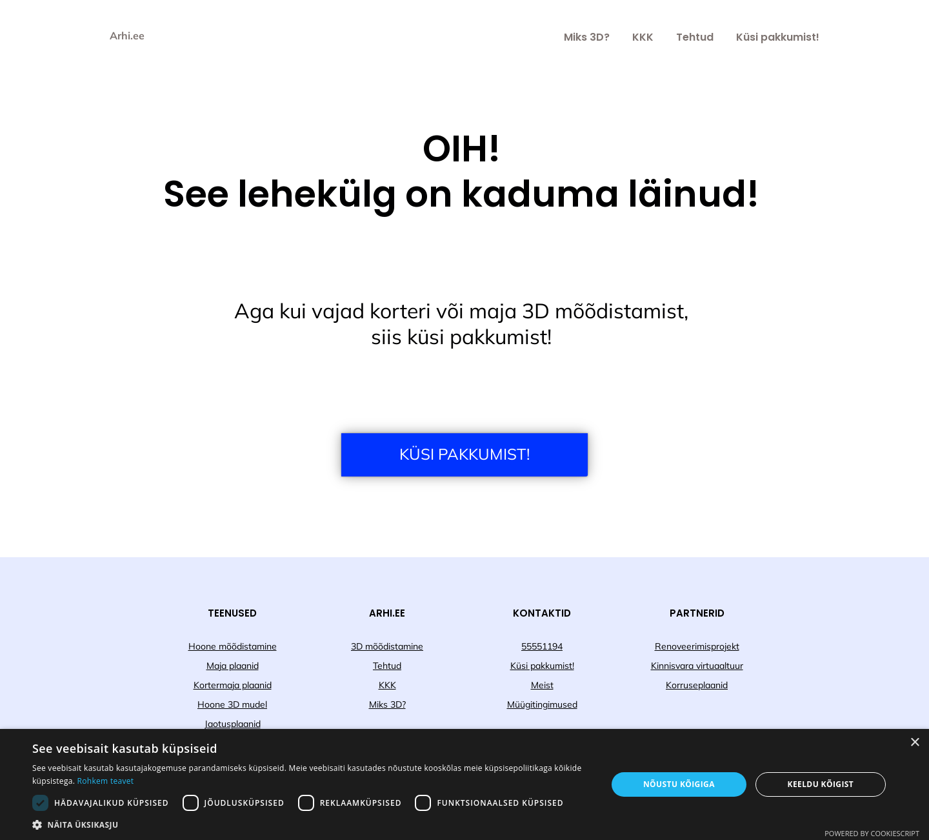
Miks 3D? (587, 37)
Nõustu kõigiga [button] (679, 784)
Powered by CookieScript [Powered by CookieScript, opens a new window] (871, 833)
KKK (643, 37)
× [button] (914, 743)
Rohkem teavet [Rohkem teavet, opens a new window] (105, 780)
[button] (311, 824)
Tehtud (695, 37)
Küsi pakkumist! (777, 37)
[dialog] (464, 784)
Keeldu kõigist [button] (821, 784)
